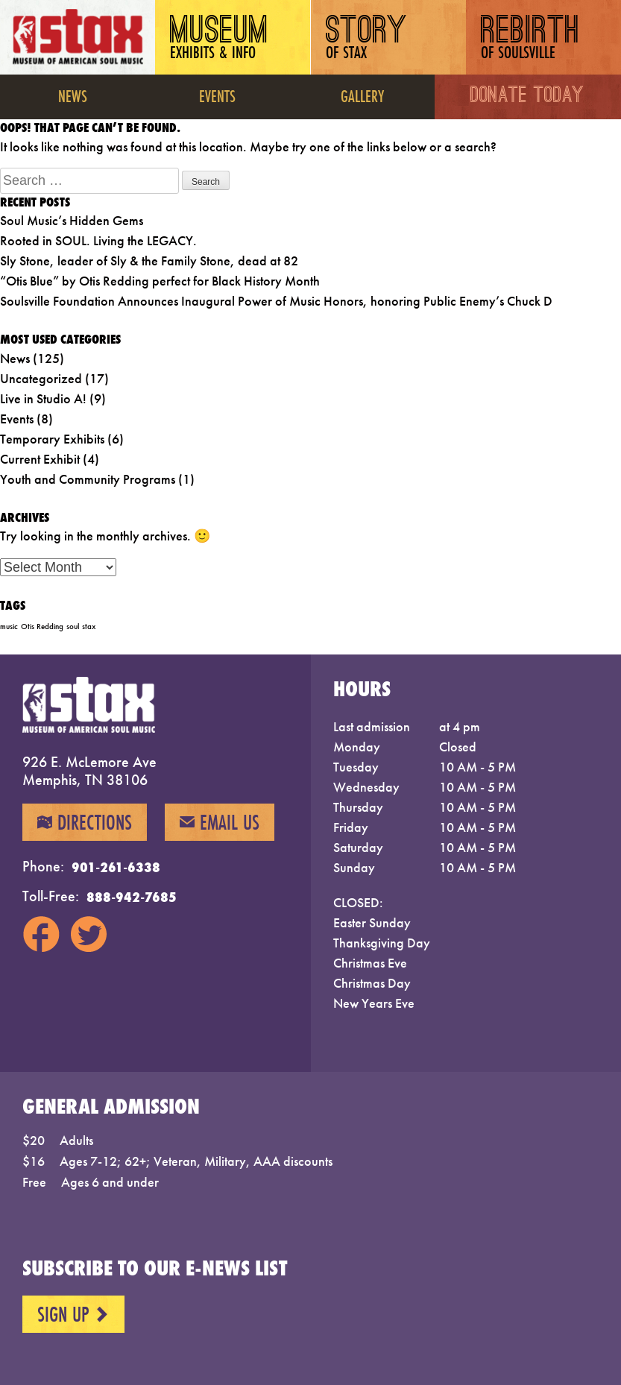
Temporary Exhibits (52, 438)
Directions (84, 822)
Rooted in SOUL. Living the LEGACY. (98, 240)
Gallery (362, 95)
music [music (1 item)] (9, 626)
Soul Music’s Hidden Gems (71, 220)
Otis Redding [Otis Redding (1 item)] (42, 626)
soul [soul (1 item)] (72, 626)
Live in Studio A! (43, 398)
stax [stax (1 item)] (88, 626)
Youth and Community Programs (87, 479)
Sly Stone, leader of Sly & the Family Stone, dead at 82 (149, 260)
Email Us (219, 822)
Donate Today (528, 97)
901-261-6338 (116, 867)
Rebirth (530, 39)
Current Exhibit (40, 458)
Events (217, 95)
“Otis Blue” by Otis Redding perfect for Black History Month (160, 280)
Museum (219, 39)
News (72, 95)
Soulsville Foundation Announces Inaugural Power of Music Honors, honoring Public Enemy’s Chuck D (276, 300)
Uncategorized (41, 378)
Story (367, 39)
